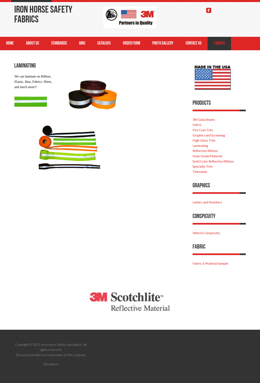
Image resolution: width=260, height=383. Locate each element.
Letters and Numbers (207, 202)
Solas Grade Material (207, 156)
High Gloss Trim (204, 140)
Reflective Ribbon (205, 151)
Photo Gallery (162, 43)
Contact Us (194, 43)
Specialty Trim (203, 166)
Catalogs (104, 43)
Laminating (200, 145)
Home (10, 43)
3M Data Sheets (204, 119)
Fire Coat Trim (203, 130)
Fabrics (219, 43)
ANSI (82, 43)
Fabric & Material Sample (210, 263)
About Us (32, 43)
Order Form (131, 43)
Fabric (197, 125)
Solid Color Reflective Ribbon (213, 161)
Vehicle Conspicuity (206, 233)
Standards (59, 43)
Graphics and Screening (209, 135)
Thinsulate (200, 171)
